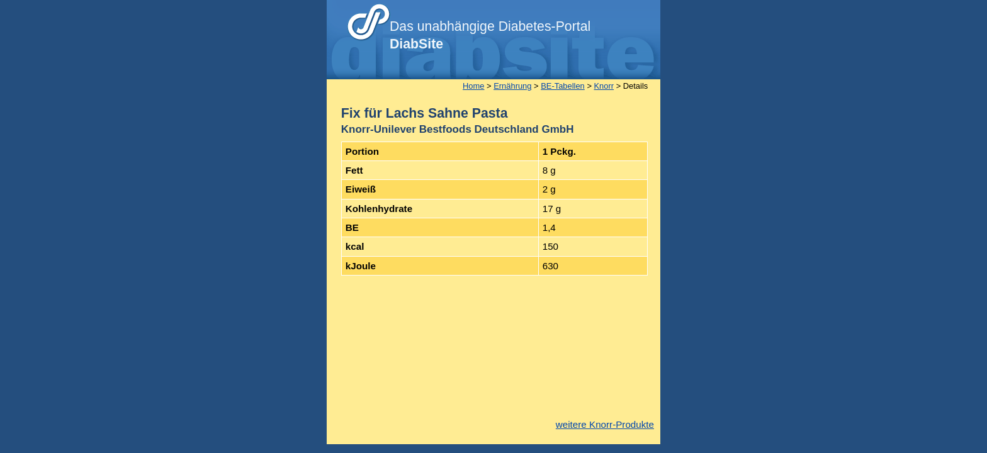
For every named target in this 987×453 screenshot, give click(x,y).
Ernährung (512, 86)
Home (473, 86)
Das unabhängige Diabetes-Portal (490, 35)
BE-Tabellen (563, 86)
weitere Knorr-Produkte (605, 424)
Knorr (604, 86)
